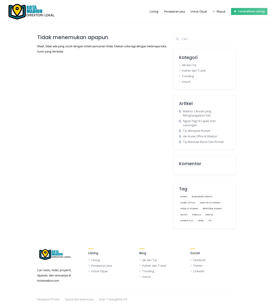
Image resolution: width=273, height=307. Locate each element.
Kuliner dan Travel (194, 70)
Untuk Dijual (198, 11)
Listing (154, 11)
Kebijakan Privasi (48, 299)
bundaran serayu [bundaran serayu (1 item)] (202, 196)
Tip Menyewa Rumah (196, 131)
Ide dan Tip (189, 65)
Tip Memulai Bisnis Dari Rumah (203, 142)
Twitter (198, 266)
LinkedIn (198, 271)
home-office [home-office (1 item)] (188, 202)
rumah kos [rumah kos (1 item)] (187, 220)
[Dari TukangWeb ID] (113, 299)
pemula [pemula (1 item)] (196, 214)
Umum (186, 82)
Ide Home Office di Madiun (200, 136)
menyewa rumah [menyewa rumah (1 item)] (212, 208)
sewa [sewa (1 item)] (201, 220)
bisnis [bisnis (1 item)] (184, 196)
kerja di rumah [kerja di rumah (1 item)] (189, 208)
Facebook (199, 260)
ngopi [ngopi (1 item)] (184, 214)
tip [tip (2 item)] (210, 220)
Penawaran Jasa (174, 11)
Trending (188, 76)
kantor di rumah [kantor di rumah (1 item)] (210, 202)
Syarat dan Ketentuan (79, 299)
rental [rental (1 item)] (209, 214)
